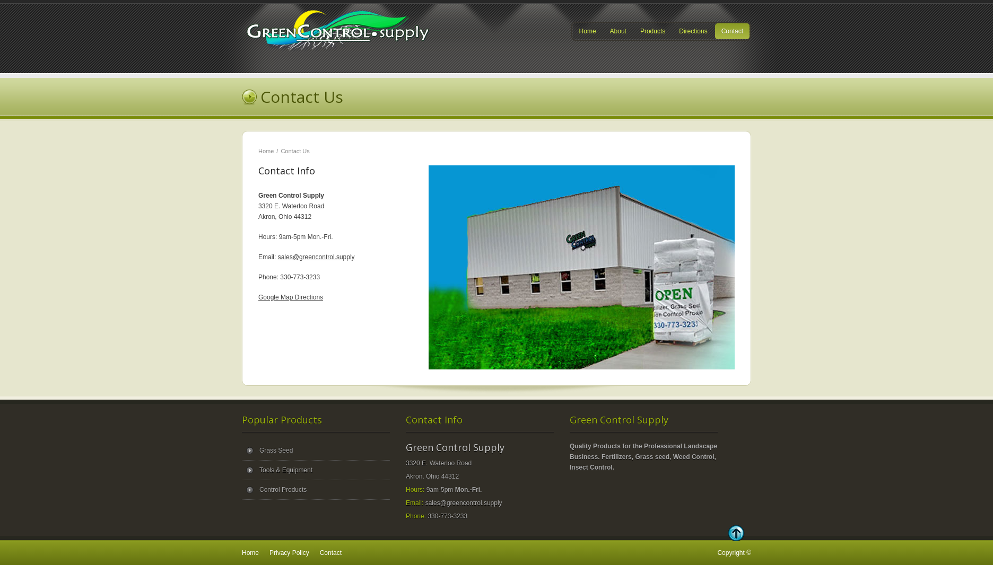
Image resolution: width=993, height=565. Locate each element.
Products (652, 31)
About (618, 31)
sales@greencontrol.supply (316, 257)
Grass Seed (276, 450)
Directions (693, 31)
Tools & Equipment (285, 470)
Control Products (283, 489)
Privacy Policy (289, 553)
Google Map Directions (290, 297)
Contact (732, 31)
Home (587, 31)
